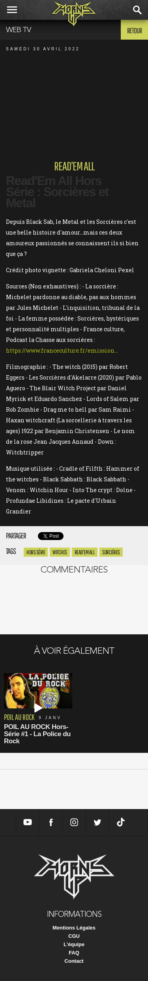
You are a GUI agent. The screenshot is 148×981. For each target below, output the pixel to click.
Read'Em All (85, 552)
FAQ (74, 953)
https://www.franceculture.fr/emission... (62, 350)
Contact (73, 961)
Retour (134, 30)
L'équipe (74, 944)
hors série (35, 552)
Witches (59, 552)
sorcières (111, 552)
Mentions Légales (74, 928)
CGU (74, 936)
